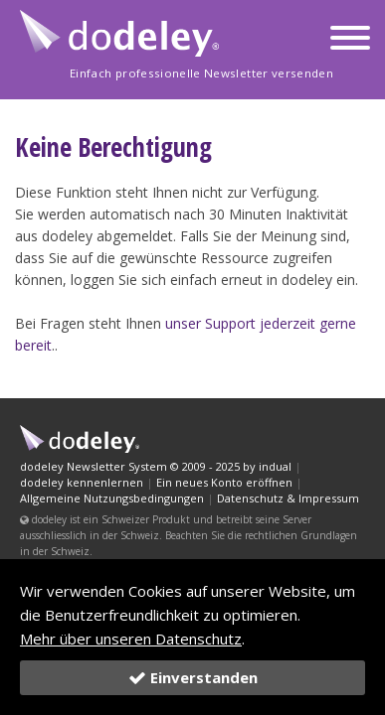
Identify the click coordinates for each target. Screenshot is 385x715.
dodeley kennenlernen (81, 482)
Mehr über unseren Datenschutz (131, 638)
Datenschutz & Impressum (288, 498)
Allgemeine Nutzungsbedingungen (112, 498)
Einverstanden (193, 677)
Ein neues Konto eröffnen (224, 482)
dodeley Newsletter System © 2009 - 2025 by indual (155, 466)
